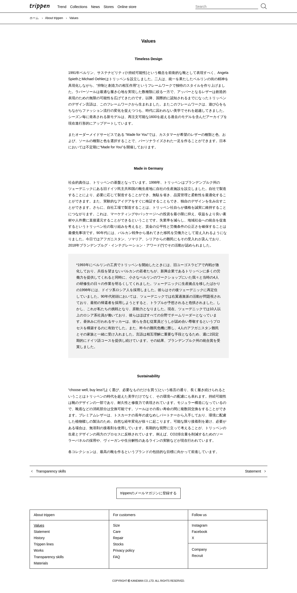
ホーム (34, 18)
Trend (61, 7)
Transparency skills (48, 557)
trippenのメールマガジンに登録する (148, 493)
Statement (42, 532)
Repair (118, 538)
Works (38, 550)
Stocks (118, 544)
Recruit (197, 556)
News (95, 7)
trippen (40, 6)
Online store (126, 7)
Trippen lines (44, 544)
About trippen (54, 18)
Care (116, 532)
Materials (41, 563)
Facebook (199, 532)
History (39, 538)
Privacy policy (123, 550)
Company (199, 549)
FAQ (116, 557)
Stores (109, 7)
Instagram (199, 525)
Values (39, 525)
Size (116, 525)
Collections (78, 7)
